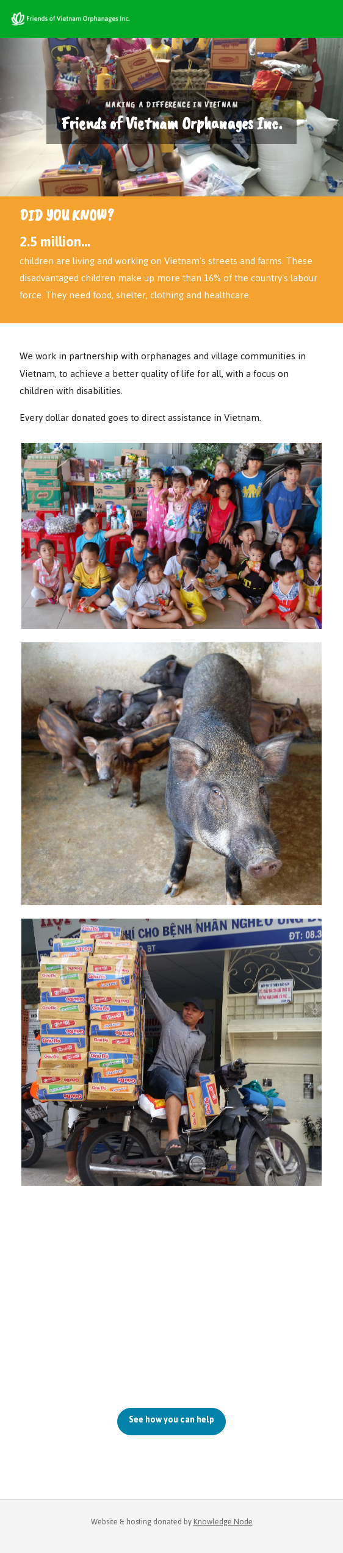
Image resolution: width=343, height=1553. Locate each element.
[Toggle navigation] (324, 19)
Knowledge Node (223, 1521)
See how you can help (171, 1419)
